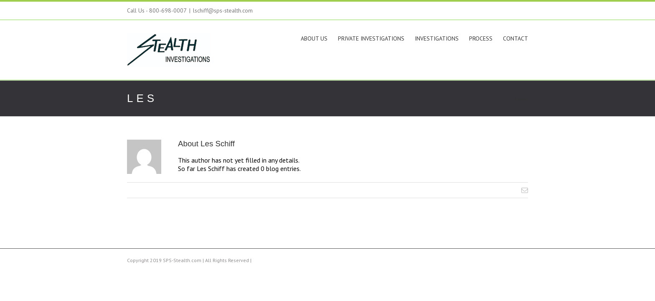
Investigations (420, 38)
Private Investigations (346, 38)
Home (520, 99)
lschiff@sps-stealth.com (223, 10)
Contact (515, 38)
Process (472, 38)
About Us (280, 38)
